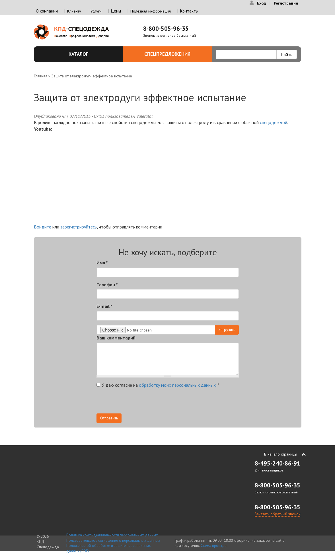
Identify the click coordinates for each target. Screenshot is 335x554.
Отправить (109, 418)
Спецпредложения (174, 54)
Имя (102, 262)
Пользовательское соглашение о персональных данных (113, 540)
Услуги (96, 11)
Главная (40, 76)
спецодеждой (273, 122)
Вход (261, 3)
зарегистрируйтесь (78, 227)
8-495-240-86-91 (277, 463)
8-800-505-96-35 (166, 28)
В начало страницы (280, 454)
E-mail (104, 306)
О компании (47, 11)
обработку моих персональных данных (177, 385)
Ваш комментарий (115, 338)
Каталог (92, 54)
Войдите (42, 227)
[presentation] (139, 402)
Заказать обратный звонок (277, 513)
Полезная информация (150, 11)
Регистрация (286, 3)
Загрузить (227, 329)
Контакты (189, 11)
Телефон (107, 284)
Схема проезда (214, 545)
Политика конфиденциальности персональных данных (112, 535)
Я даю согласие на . (157, 385)
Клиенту (74, 11)
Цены (116, 11)
